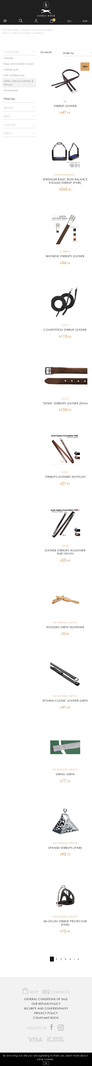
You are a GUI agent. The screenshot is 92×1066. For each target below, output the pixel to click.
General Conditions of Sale (46, 999)
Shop (30, 991)
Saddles (8, 58)
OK (46, 1063)
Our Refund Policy (46, 1003)
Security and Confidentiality (46, 1008)
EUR (85, 21)
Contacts (56, 991)
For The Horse (10, 30)
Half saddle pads (14, 75)
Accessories (11, 90)
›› (78, 959)
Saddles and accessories (37, 30)
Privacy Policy (46, 1013)
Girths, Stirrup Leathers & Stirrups (23, 33)
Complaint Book (46, 1017)
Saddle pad (11, 69)
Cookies (48, 1059)
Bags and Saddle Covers (19, 63)
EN (69, 21)
